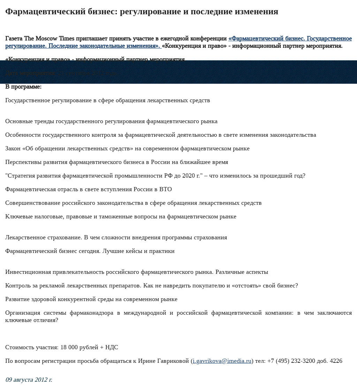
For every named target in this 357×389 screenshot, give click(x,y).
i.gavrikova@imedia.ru (222, 360)
